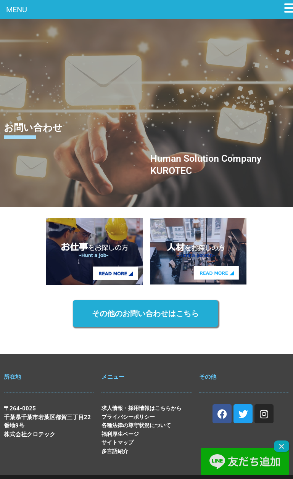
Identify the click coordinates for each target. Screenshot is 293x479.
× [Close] (282, 446)
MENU (16, 9)
